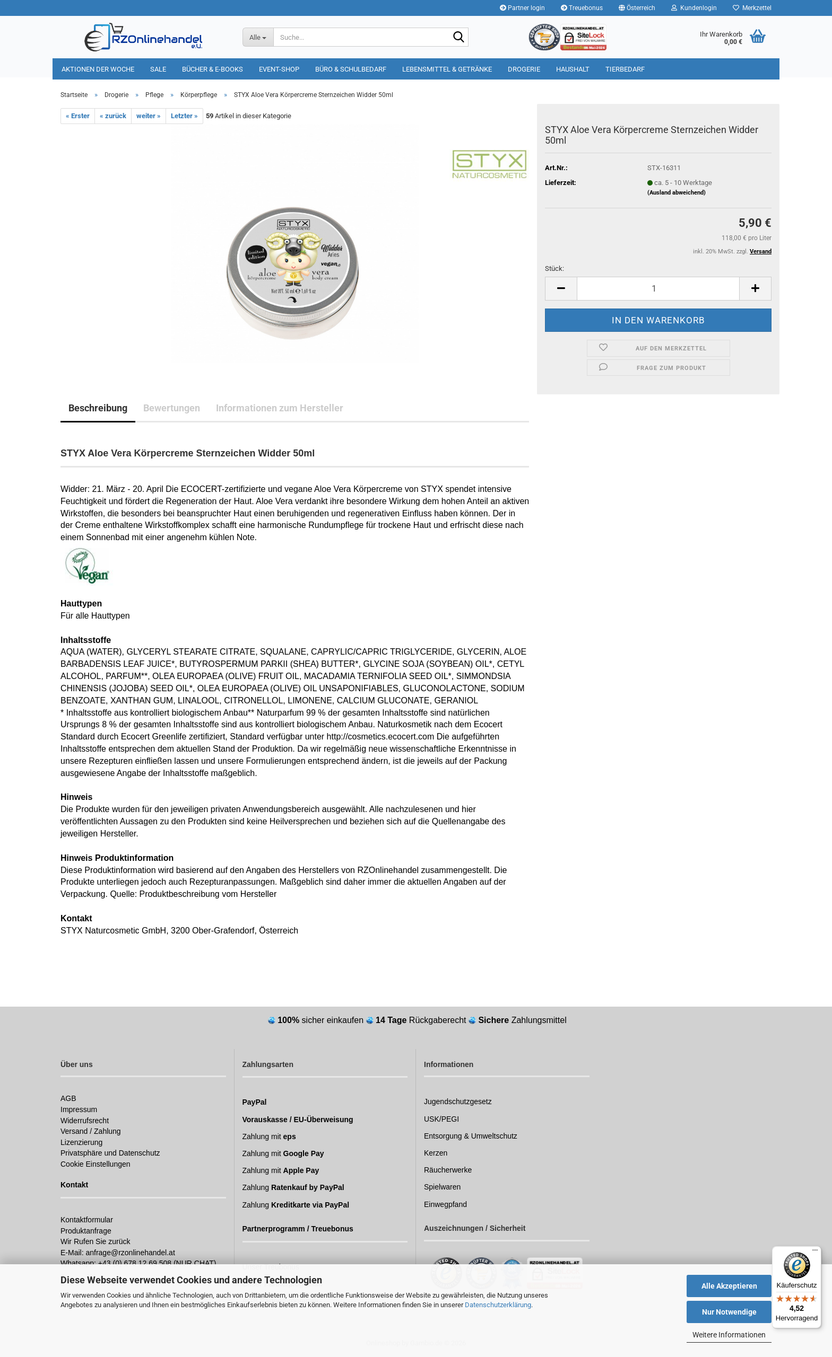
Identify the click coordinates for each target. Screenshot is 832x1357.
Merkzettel (752, 8)
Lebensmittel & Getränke (447, 69)
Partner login (522, 8)
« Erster (78, 116)
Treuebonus (582, 8)
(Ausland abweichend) (676, 192)
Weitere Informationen (729, 1334)
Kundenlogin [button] (694, 8)
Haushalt (573, 69)
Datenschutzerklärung (498, 1305)
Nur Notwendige (729, 1312)
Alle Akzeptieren (729, 1286)
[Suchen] (458, 37)
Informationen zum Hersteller (279, 407)
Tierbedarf (625, 69)
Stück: (554, 268)
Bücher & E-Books (212, 69)
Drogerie (524, 69)
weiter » (148, 116)
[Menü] (815, 1252)
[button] (637, 8)
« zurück (113, 116)
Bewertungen (171, 407)
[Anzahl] (658, 289)
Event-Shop (279, 69)
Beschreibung (97, 407)
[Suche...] (257, 37)
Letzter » (184, 116)
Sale (158, 69)
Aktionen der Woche (98, 69)
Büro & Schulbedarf (350, 69)
